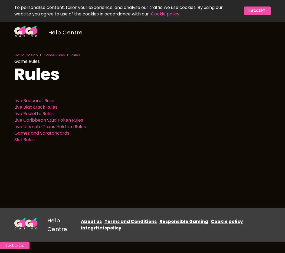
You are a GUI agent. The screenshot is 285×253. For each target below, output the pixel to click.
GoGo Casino (26, 55)
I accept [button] (257, 10)
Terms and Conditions (130, 221)
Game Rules (54, 55)
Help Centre (65, 32)
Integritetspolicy (101, 228)
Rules (75, 55)
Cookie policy (165, 14)
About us (91, 221)
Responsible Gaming (183, 221)
